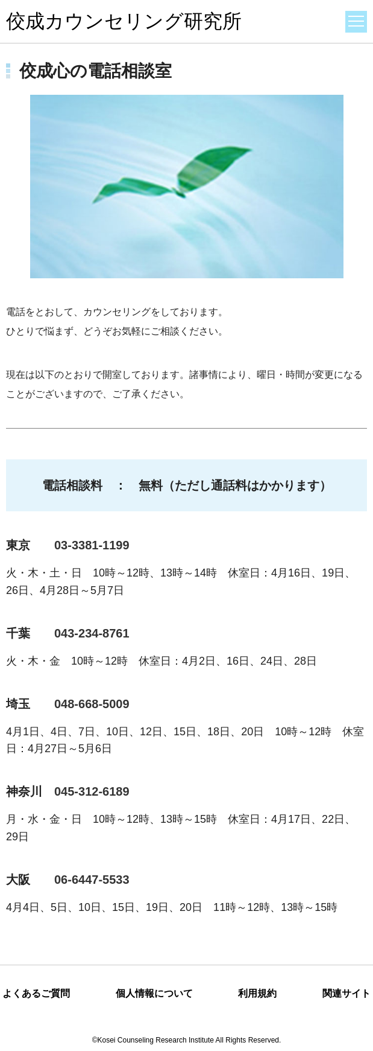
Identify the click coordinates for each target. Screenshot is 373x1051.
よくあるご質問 (36, 993)
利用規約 (257, 993)
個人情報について (154, 993)
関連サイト (346, 993)
